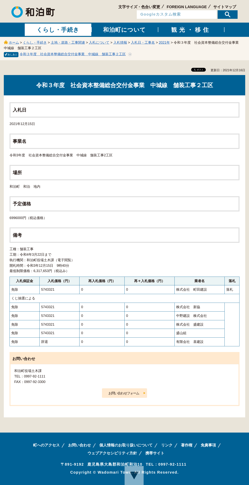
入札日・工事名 (143, 42)
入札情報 (120, 42)
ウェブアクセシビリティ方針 (112, 453)
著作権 (186, 445)
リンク (167, 445)
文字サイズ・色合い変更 (139, 7)
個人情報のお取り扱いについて (126, 445)
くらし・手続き (35, 42)
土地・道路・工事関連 (68, 42)
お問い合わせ (79, 445)
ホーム (14, 42)
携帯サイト (154, 453)
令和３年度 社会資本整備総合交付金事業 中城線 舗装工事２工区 (73, 54)
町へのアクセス (46, 445)
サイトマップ (224, 7)
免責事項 (208, 445)
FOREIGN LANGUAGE (187, 7)
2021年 (164, 42)
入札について (99, 42)
